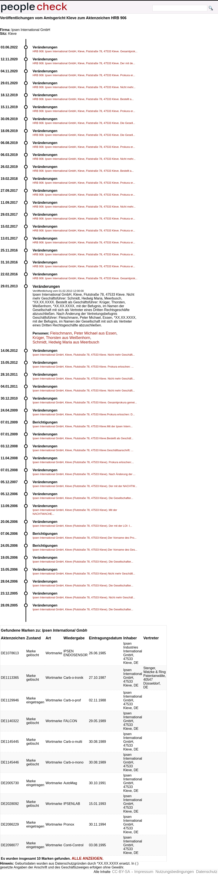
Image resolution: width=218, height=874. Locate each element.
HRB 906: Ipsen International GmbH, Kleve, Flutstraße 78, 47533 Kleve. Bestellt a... (83, 99)
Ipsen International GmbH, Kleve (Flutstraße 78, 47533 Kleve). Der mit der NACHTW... (85, 486)
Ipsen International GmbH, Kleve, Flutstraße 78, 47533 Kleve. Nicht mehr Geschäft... (84, 354)
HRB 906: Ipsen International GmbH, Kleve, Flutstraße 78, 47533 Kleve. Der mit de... (84, 63)
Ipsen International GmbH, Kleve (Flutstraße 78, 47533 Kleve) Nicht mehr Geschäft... (84, 573)
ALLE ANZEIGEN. (87, 858)
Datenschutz (206, 872)
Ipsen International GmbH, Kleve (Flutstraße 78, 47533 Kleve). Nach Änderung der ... (84, 474)
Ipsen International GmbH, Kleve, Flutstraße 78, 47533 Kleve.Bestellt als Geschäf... (83, 438)
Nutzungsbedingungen (174, 872)
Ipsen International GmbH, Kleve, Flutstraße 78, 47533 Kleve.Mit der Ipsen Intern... (83, 426)
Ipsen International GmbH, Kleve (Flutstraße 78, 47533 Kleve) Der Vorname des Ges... (85, 549)
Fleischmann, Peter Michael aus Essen (83, 333)
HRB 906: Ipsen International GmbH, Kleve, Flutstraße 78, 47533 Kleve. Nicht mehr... (84, 87)
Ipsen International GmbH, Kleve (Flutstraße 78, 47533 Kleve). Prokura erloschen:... (83, 462)
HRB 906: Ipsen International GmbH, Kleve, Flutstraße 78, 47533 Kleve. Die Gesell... (84, 123)
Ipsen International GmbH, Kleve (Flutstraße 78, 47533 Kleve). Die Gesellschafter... (83, 498)
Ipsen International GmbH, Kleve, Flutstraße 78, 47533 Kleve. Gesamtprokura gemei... (85, 402)
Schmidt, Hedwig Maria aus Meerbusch (66, 342)
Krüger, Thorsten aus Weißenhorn (61, 338)
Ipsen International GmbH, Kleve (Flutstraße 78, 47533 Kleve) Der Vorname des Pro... (84, 537)
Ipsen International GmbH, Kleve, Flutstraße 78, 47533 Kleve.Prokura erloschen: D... (84, 414)
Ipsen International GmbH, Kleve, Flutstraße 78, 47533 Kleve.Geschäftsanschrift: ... (83, 450)
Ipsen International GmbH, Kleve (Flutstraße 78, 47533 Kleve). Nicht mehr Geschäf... (84, 597)
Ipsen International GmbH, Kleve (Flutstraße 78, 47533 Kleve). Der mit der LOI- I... (82, 525)
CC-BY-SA (121, 872)
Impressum (143, 872)
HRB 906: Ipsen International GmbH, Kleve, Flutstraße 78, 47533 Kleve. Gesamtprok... (85, 51)
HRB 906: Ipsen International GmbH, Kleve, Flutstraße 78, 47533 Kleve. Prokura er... (84, 75)
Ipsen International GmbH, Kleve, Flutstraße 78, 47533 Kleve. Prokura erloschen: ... (83, 366)
